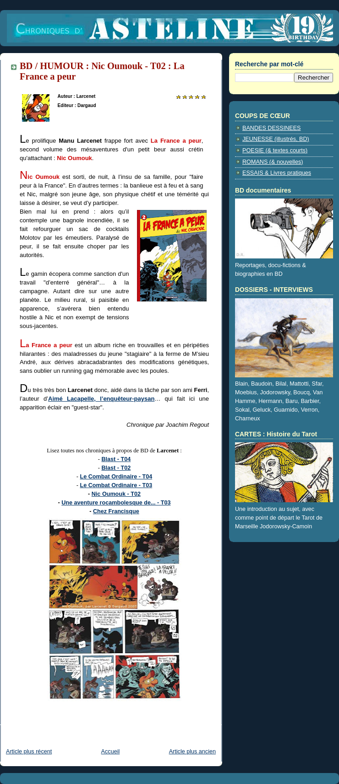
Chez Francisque (116, 511)
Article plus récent (29, 751)
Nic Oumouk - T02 (116, 494)
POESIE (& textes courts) (274, 150)
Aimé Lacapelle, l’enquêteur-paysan (101, 398)
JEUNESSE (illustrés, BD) (275, 139)
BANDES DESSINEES (271, 128)
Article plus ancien (192, 751)
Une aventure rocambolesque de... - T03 (115, 502)
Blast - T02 (116, 468)
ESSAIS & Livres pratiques (276, 173)
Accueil (110, 751)
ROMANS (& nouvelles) (272, 162)
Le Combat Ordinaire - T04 (116, 476)
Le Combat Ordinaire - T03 (116, 485)
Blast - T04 (116, 459)
